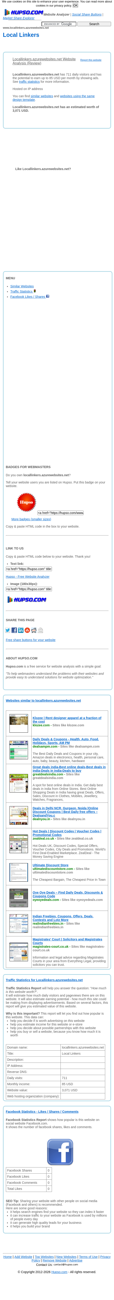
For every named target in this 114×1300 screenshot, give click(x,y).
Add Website (23, 1257)
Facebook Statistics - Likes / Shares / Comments (42, 1111)
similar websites (42, 96)
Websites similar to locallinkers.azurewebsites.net (43, 700)
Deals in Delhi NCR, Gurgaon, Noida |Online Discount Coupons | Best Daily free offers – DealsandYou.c (65, 811)
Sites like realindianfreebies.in (56, 925)
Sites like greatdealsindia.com (56, 776)
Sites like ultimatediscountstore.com (61, 870)
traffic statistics (29, 81)
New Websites (66, 1257)
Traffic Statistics (23, 291)
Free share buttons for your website (31, 640)
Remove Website (55, 1260)
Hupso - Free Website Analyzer (28, 576)
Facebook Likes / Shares (29, 296)
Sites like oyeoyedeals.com (82, 900)
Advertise (75, 1260)
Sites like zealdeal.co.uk (75, 838)
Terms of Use (88, 1257)
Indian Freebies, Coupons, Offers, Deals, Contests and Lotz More (63, 918)
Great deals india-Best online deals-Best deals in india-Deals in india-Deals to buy (69, 768)
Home (7, 1257)
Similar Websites (22, 286)
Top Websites (44, 1257)
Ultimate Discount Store (51, 865)
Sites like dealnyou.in (69, 819)
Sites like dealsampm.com (80, 746)
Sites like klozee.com (68, 725)
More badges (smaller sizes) (31, 519)
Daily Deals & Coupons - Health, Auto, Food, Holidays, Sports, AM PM (66, 741)
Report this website (91, 60)
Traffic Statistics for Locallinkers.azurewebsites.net (44, 980)
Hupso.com (59, 1272)
